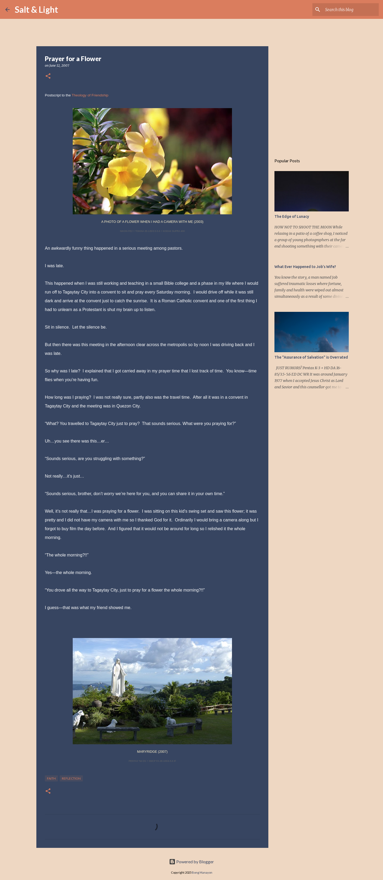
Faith (51, 778)
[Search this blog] (351, 9)
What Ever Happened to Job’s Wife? (305, 267)
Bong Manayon (202, 872)
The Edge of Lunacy (291, 216)
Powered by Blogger (191, 861)
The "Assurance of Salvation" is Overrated (311, 357)
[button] (48, 76)
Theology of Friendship (90, 95)
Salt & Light (36, 9)
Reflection (71, 778)
